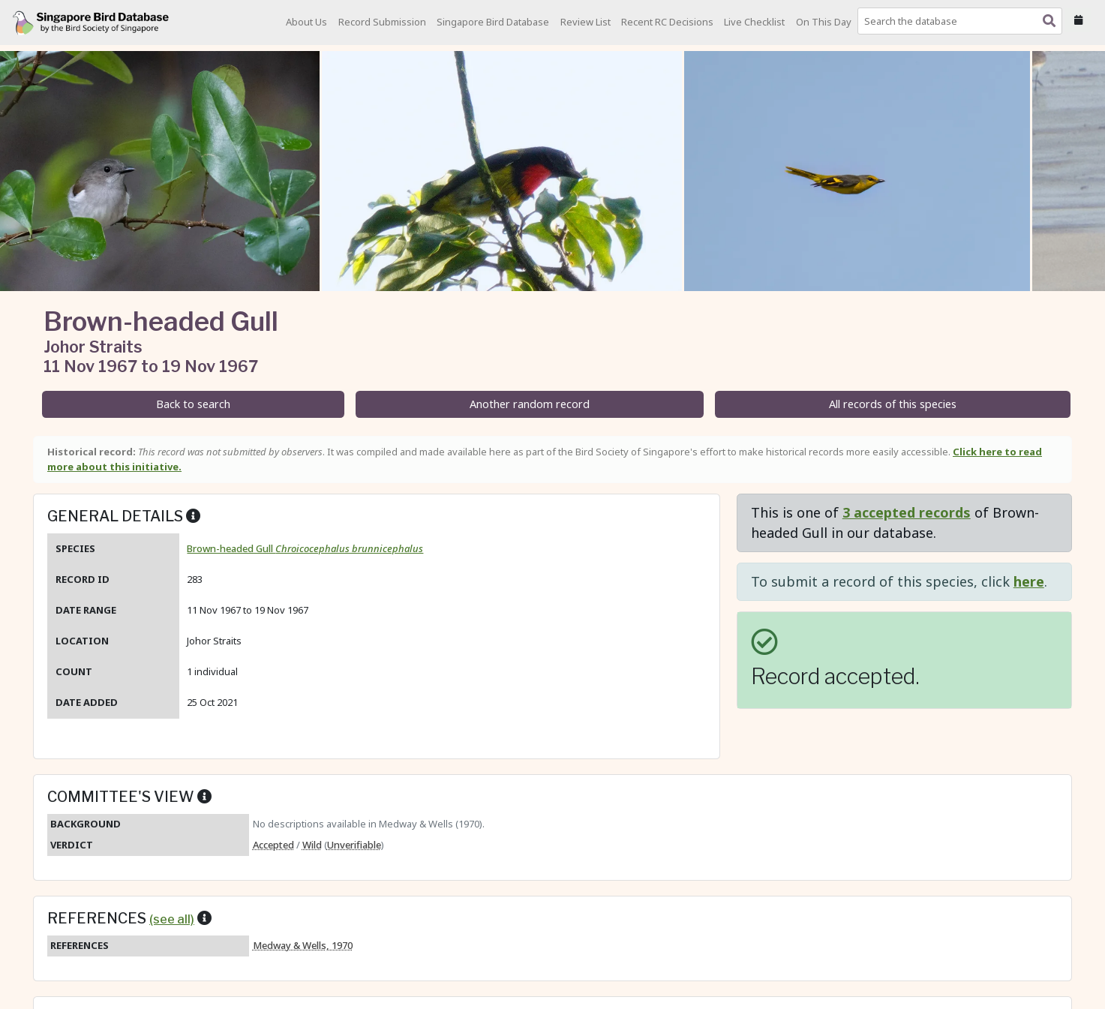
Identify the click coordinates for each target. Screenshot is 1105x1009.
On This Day (823, 22)
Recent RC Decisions (667, 22)
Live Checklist (754, 22)
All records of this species (892, 404)
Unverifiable (354, 844)
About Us (306, 22)
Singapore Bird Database (493, 22)
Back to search (193, 404)
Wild (312, 844)
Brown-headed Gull (305, 548)
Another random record (530, 404)
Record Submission (382, 22)
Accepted (273, 844)
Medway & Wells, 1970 (303, 945)
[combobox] (962, 21)
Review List (585, 22)
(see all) (171, 918)
